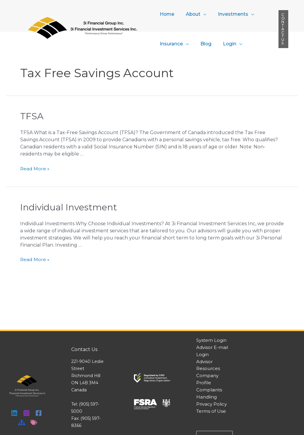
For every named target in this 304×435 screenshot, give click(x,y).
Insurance (170, 44)
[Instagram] (26, 413)
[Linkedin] (14, 413)
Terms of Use (211, 411)
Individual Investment (68, 207)
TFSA (32, 116)
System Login (211, 340)
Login (225, 44)
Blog (202, 44)
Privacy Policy (211, 404)
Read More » (35, 168)
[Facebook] (38, 413)
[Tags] (34, 422)
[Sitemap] (21, 422)
